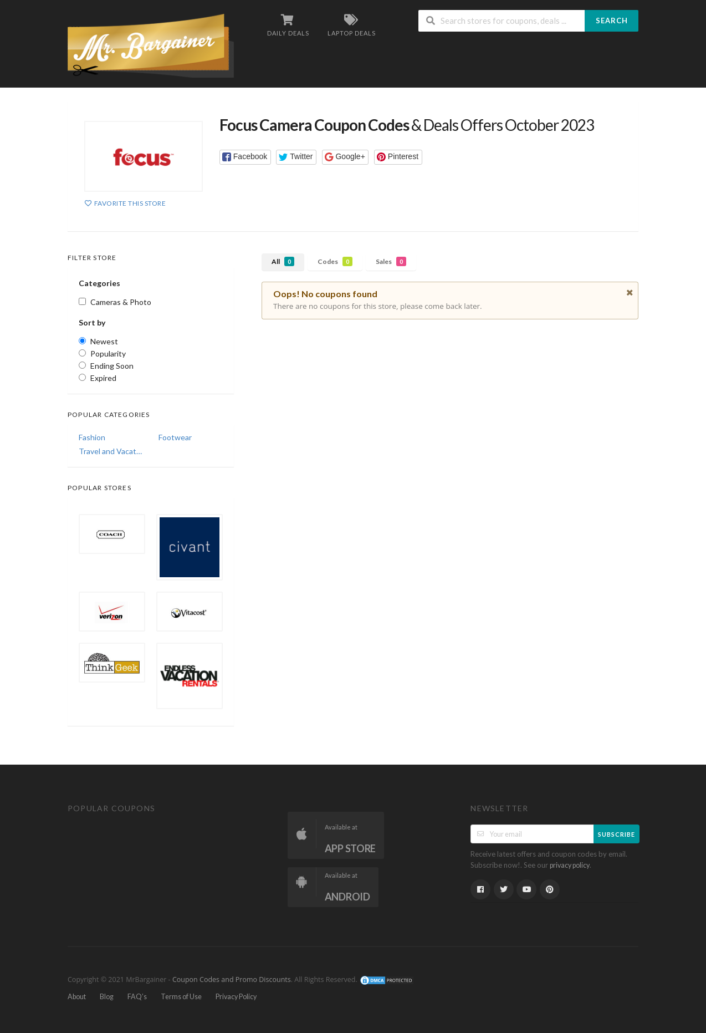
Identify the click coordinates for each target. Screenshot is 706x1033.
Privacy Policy (236, 997)
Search (612, 20)
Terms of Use (181, 997)
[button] (245, 157)
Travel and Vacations (111, 451)
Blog (107, 997)
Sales (391, 261)
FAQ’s (137, 997)
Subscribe (616, 834)
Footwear (175, 437)
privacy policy (570, 865)
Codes (335, 261)
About (77, 997)
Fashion (92, 437)
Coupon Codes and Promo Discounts (231, 979)
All (283, 261)
